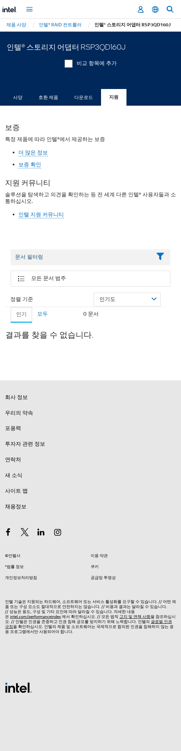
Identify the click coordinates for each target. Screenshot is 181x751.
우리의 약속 (19, 413)
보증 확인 (29, 164)
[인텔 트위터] (24, 533)
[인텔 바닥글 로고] (18, 687)
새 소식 (13, 475)
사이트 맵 (16, 491)
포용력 (13, 428)
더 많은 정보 (33, 152)
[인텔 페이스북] (8, 533)
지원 (113, 97)
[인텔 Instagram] (58, 533)
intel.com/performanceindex (35, 616)
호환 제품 (48, 97)
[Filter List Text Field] (81, 257)
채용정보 (15, 506)
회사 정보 (16, 397)
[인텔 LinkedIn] (41, 533)
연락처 (13, 459)
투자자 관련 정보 (25, 444)
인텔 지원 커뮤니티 (41, 214)
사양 (17, 97)
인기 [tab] (21, 314)
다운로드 (83, 97)
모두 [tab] (42, 314)
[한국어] (155, 9)
